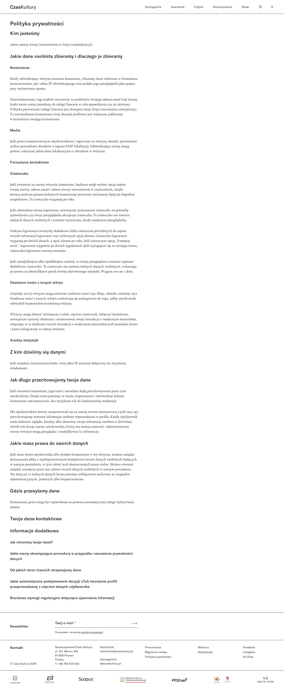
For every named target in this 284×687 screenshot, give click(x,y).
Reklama (203, 647)
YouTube (248, 656)
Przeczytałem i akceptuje (79, 632)
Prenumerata (153, 647)
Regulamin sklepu (156, 652)
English (198, 6)
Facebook (249, 647)
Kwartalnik (178, 6)
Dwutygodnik (153, 6)
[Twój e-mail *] (92, 623)
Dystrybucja (205, 652)
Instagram (249, 652)
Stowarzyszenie (222, 6)
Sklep (245, 6)
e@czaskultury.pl (110, 663)
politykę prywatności (92, 632)
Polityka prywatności (158, 656)
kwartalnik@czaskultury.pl (116, 651)
